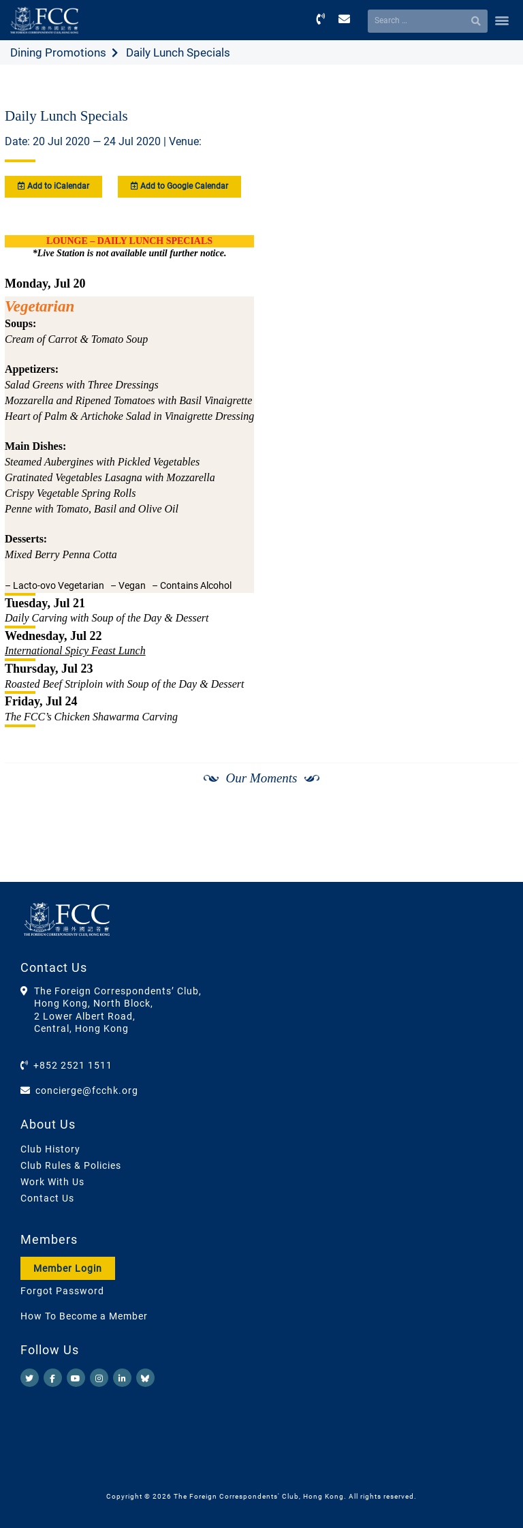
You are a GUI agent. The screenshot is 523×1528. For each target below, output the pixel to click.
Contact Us (47, 1198)
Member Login (67, 1268)
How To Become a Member (84, 1316)
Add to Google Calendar (179, 186)
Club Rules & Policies (70, 1165)
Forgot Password (62, 1290)
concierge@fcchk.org (86, 1090)
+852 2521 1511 (72, 1065)
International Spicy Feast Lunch (75, 650)
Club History (50, 1149)
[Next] (493, 847)
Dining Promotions (58, 52)
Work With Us (52, 1181)
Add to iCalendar (53, 186)
